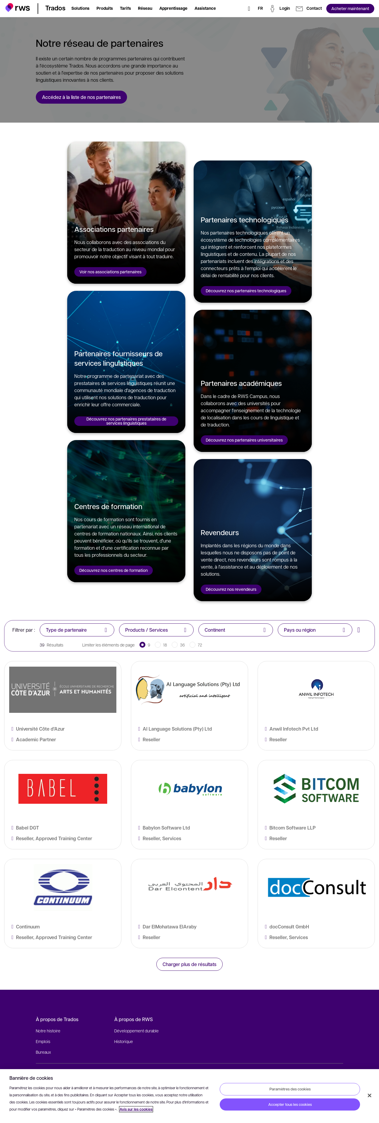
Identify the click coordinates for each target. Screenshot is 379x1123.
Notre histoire (48, 1030)
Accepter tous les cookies (290, 1104)
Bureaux (43, 1052)
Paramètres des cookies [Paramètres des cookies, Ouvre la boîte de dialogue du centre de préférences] (290, 1089)
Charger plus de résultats (189, 964)
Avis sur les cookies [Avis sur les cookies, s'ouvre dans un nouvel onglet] (136, 1109)
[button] (17, 7)
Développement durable (136, 1030)
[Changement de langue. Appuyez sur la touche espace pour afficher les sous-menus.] (260, 8)
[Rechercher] (249, 8)
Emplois (43, 1041)
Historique (123, 1041)
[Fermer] (369, 1095)
